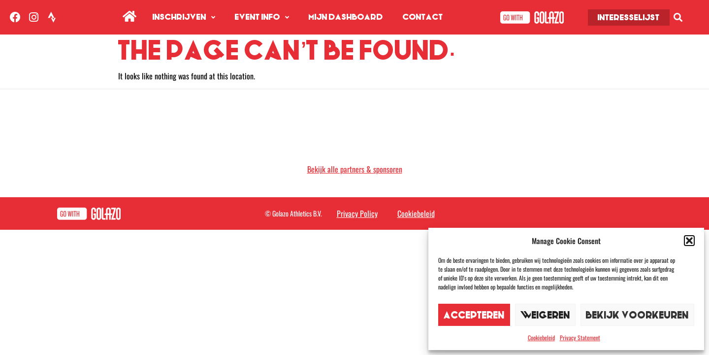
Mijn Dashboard (346, 17)
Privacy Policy (357, 213)
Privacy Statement (580, 337)
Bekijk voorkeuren (637, 315)
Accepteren (474, 315)
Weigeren (545, 315)
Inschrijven (184, 17)
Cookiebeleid (541, 337)
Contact (423, 17)
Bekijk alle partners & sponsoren (354, 169)
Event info (262, 17)
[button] (689, 241)
